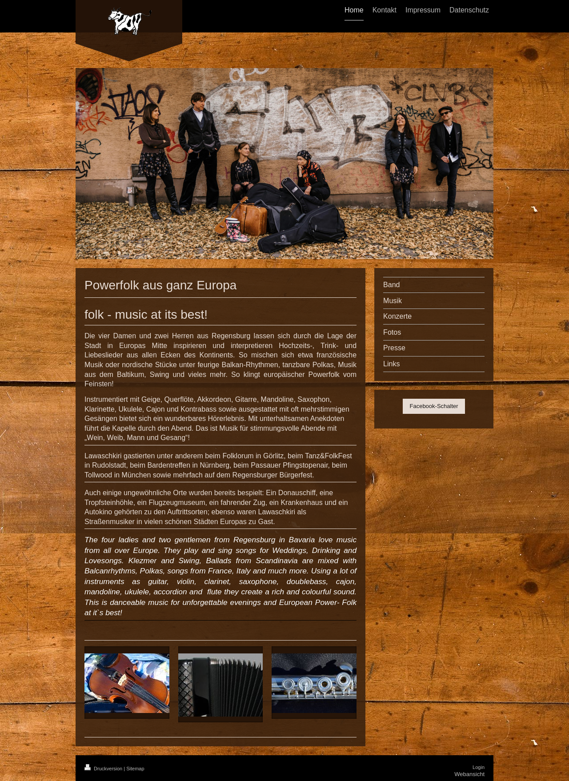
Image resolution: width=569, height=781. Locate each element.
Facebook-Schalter (433, 406)
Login (479, 767)
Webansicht (469, 774)
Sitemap (135, 768)
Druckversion (104, 768)
